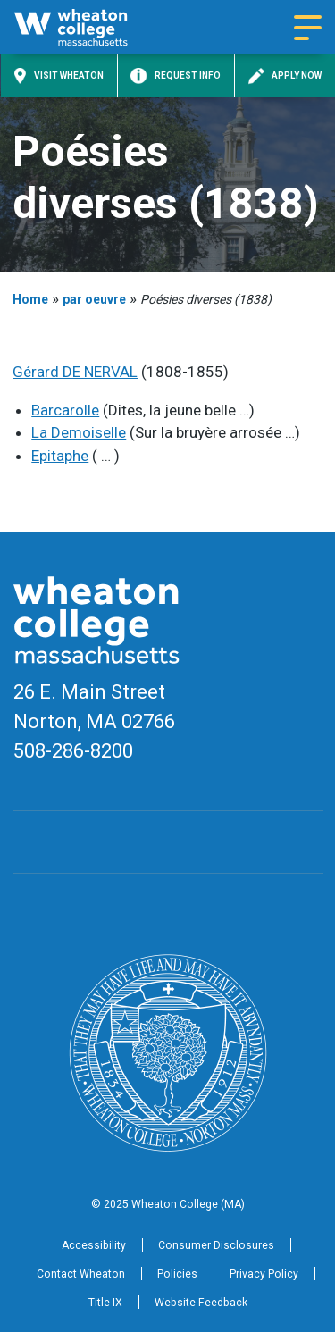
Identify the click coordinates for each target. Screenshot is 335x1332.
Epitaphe (59, 456)
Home (30, 299)
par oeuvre (94, 299)
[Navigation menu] (308, 27)
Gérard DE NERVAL (75, 372)
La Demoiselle (78, 432)
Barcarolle (65, 410)
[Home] (86, 27)
